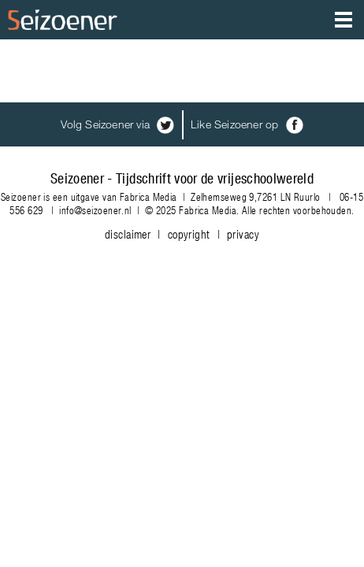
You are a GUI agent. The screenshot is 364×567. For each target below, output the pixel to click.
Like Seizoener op (247, 124)
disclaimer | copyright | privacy (182, 234)
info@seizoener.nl (95, 210)
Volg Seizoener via (117, 124)
